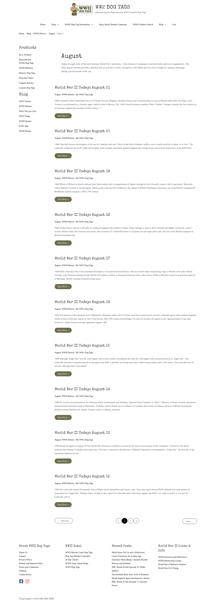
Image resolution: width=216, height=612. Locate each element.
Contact (22, 552)
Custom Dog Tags (27, 88)
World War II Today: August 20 (84, 131)
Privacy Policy (25, 556)
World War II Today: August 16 (84, 303)
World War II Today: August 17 (84, 259)
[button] (60, 24)
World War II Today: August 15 (84, 346)
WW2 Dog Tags (72, 563)
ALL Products (25, 55)
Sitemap (22, 567)
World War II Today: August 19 (84, 172)
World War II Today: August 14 (84, 390)
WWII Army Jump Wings (76, 560)
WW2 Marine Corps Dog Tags (79, 549)
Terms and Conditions (29, 563)
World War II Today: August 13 (84, 434)
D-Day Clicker (72, 556)
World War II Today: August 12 (84, 477)
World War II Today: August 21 (84, 88)
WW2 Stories (25, 101)
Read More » (63, 116)
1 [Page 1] (118, 522)
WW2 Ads (23, 126)
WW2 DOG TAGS (112, 7)
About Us (23, 549)
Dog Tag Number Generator (77, 552)
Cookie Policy (25, 571)
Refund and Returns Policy (31, 560)
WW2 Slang (24, 116)
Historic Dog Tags (27, 73)
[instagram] (27, 578)
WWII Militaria (26, 68)
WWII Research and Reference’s (172, 553)
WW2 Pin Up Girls (27, 111)
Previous (63, 522)
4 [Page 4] (136, 522)
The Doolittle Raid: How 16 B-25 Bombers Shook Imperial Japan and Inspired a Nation (131, 574)
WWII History (25, 106)
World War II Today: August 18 (84, 215)
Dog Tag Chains (26, 78)
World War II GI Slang (168, 564)
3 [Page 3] (130, 522)
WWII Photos (25, 131)
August (58, 94)
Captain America (26, 83)
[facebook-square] (22, 578)
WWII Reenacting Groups (169, 557)
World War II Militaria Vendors (172, 561)
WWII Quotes (25, 121)
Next (189, 522)
